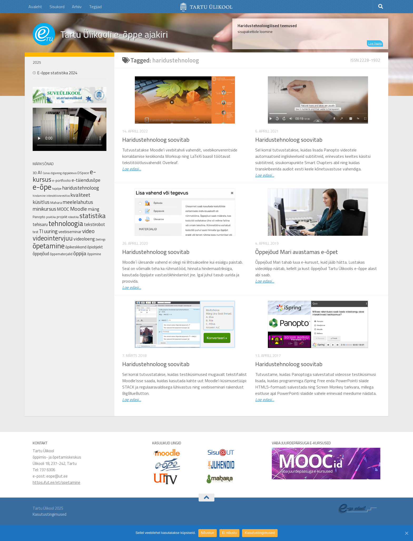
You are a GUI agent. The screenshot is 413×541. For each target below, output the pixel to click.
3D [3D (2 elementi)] (35, 172)
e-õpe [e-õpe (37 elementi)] (42, 187)
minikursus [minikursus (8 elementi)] (44, 209)
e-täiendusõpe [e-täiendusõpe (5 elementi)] (86, 180)
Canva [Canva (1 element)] (46, 173)
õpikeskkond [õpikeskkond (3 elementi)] (75, 247)
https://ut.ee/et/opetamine (56, 482)
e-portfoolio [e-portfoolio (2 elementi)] (61, 180)
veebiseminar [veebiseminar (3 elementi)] (69, 232)
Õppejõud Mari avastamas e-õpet (296, 251)
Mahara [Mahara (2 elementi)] (56, 202)
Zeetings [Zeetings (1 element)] (100, 239)
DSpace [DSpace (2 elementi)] (83, 172)
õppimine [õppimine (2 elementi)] (94, 254)
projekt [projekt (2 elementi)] (62, 216)
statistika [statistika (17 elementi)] (93, 216)
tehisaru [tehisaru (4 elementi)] (40, 224)
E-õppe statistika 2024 (57, 73)
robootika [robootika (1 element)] (73, 217)
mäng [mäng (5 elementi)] (93, 209)
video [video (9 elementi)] (88, 231)
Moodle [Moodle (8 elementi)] (78, 209)
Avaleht (35, 6)
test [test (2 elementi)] (35, 231)
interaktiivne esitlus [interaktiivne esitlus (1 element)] (58, 196)
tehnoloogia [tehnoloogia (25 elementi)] (65, 223)
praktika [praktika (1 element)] (51, 217)
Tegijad (95, 6)
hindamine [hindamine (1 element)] (39, 196)
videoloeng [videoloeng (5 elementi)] (84, 238)
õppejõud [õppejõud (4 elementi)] (41, 253)
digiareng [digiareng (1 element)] (56, 173)
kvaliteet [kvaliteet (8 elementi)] (80, 195)
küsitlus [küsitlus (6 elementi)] (41, 202)
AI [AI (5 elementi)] (40, 172)
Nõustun (207, 533)
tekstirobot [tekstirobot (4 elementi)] (94, 224)
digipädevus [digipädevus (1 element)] (69, 173)
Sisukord (57, 6)
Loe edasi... (131, 169)
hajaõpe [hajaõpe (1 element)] (56, 188)
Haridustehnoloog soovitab (155, 139)
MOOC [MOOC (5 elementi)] (63, 209)
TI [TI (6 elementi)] (41, 231)
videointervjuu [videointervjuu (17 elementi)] (53, 238)
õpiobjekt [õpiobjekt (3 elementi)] (95, 247)
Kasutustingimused (49, 514)
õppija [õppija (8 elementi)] (79, 253)
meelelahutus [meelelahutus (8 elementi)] (78, 202)
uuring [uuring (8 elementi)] (51, 231)
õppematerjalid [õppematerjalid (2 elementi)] (61, 254)
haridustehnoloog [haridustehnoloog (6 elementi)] (80, 187)
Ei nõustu (229, 533)
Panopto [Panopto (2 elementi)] (39, 216)
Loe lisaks (375, 43)
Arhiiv (77, 6)
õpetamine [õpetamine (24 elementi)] (49, 245)
